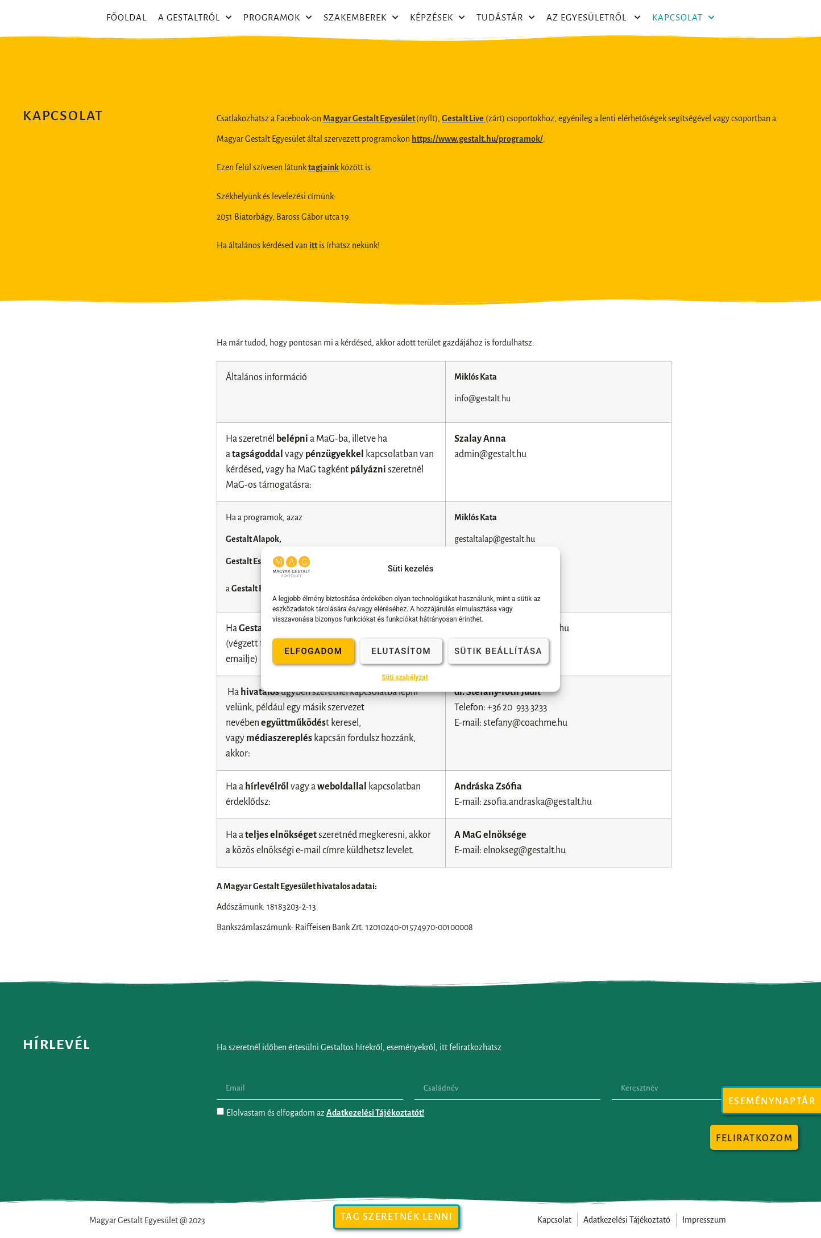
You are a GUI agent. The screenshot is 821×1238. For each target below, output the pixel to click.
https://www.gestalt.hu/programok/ (477, 138)
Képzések (437, 18)
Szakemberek (361, 18)
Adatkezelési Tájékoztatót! (375, 1112)
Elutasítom (401, 651)
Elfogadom (313, 651)
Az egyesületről (593, 18)
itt (313, 245)
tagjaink (323, 167)
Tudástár (505, 18)
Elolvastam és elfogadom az (325, 1112)
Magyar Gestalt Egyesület (369, 118)
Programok (277, 18)
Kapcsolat (683, 18)
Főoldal (126, 17)
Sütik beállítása (498, 651)
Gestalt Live (463, 118)
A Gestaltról (195, 18)
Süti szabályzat (405, 677)
